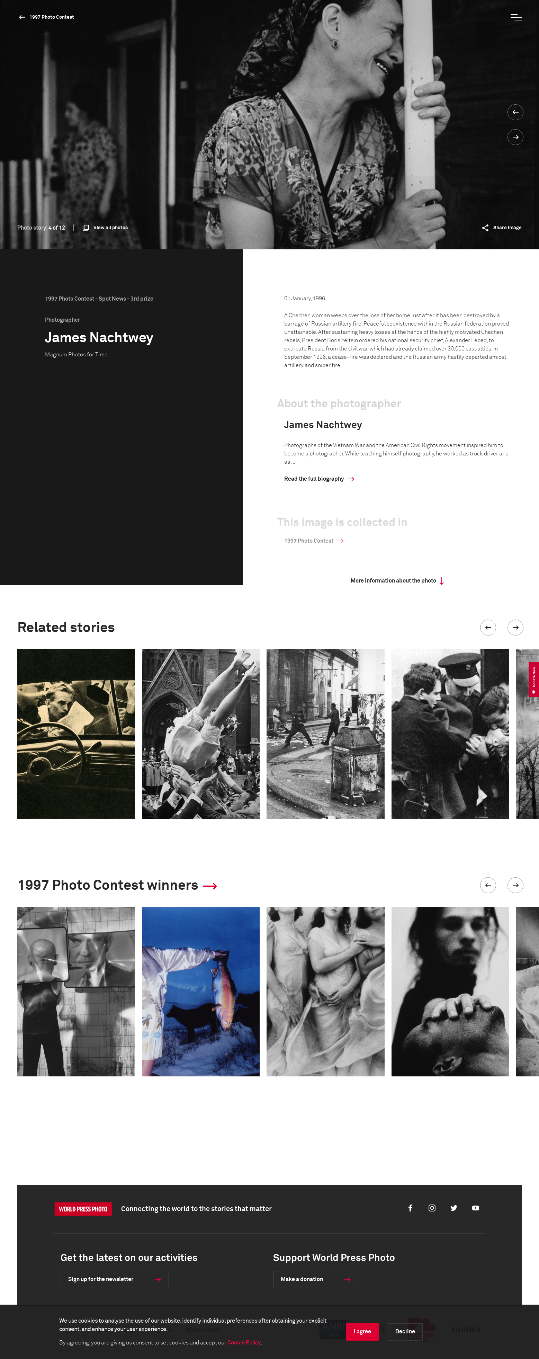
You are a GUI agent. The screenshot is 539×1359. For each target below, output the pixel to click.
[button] (488, 628)
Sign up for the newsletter (100, 1279)
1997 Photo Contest (51, 17)
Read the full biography (314, 479)
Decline (405, 1331)
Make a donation (302, 1279)
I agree (362, 1331)
